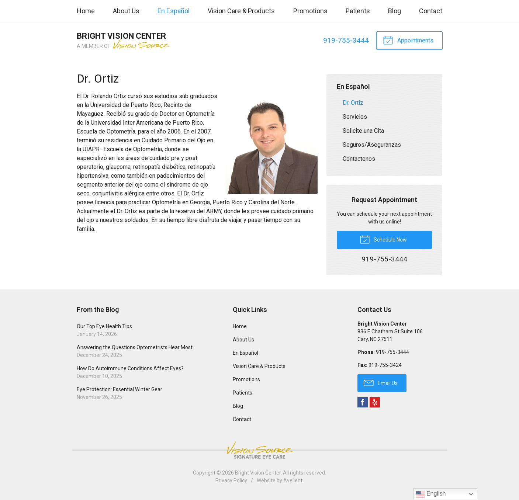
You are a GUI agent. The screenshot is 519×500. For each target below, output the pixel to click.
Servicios (355, 116)
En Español (174, 11)
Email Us (381, 382)
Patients (358, 11)
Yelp (375, 402)
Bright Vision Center (258, 473)
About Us (126, 11)
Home (86, 11)
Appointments (408, 40)
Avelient (292, 480)
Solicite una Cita (363, 130)
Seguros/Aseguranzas (372, 144)
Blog (394, 11)
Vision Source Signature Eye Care (259, 450)
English (431, 494)
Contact (430, 11)
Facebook (362, 402)
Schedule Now (383, 239)
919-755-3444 (346, 40)
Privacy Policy (231, 480)
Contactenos (359, 158)
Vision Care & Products (241, 11)
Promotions (310, 11)
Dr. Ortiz (353, 102)
